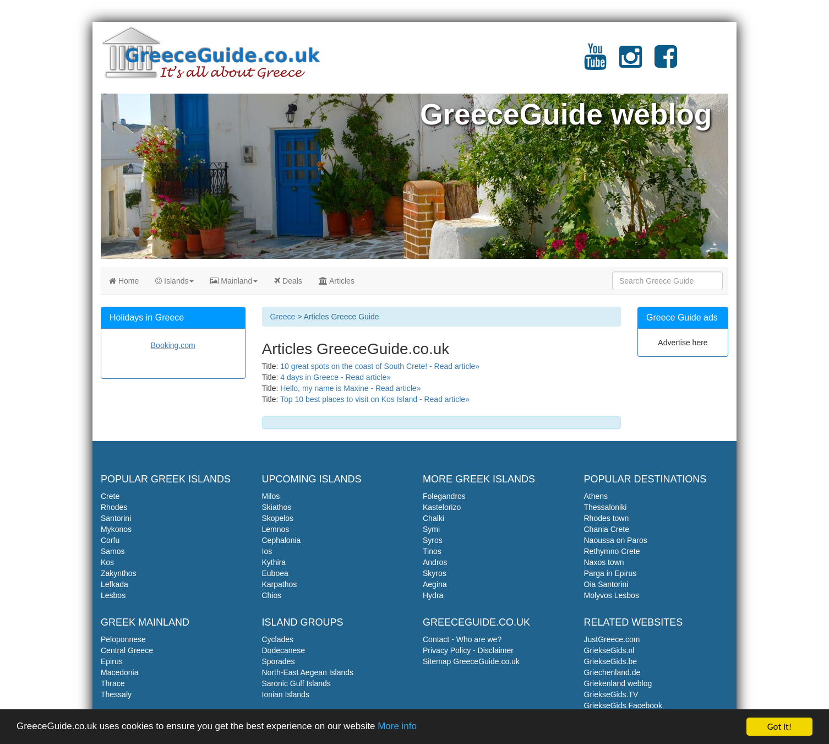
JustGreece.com (612, 639)
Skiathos (277, 507)
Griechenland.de (612, 672)
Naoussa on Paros (615, 540)
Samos (113, 551)
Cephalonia (281, 540)
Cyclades (278, 639)
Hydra (433, 595)
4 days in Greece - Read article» (335, 377)
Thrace (113, 683)
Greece (283, 316)
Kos (107, 562)
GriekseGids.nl (609, 650)
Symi (431, 529)
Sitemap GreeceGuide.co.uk (471, 661)
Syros (433, 540)
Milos (271, 496)
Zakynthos (119, 573)
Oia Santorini (606, 584)
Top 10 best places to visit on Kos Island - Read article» (375, 399)
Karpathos (279, 584)
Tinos (432, 551)
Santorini (116, 518)
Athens (596, 496)
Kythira (274, 562)
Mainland (234, 280)
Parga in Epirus (610, 573)
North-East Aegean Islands (308, 672)
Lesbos (113, 595)
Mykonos (116, 529)
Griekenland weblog (618, 683)
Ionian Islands (285, 694)
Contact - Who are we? (462, 639)
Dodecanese (284, 650)
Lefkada (114, 584)
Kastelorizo (442, 507)
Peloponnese (123, 639)
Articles (336, 280)
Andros (435, 562)
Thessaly (116, 694)
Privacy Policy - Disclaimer (468, 650)
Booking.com (173, 345)
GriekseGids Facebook (623, 705)
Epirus (112, 661)
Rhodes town (606, 518)
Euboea (275, 573)
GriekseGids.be (610, 661)
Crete (110, 496)
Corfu (110, 540)
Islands (174, 280)
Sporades (278, 661)
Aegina (435, 584)
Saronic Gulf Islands (296, 683)
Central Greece (127, 650)
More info (398, 728)
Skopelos (278, 518)
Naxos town (604, 562)
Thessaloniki (605, 507)
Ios (267, 551)
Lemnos (276, 529)
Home (124, 280)
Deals (288, 280)
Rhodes (114, 507)
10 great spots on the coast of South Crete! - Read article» (379, 366)
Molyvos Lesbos (611, 595)
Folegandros (444, 496)
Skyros (434, 573)
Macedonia (120, 672)
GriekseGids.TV (611, 694)
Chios (272, 595)
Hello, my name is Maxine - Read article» (350, 388)
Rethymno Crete (612, 551)
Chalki (433, 518)
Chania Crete (607, 529)
